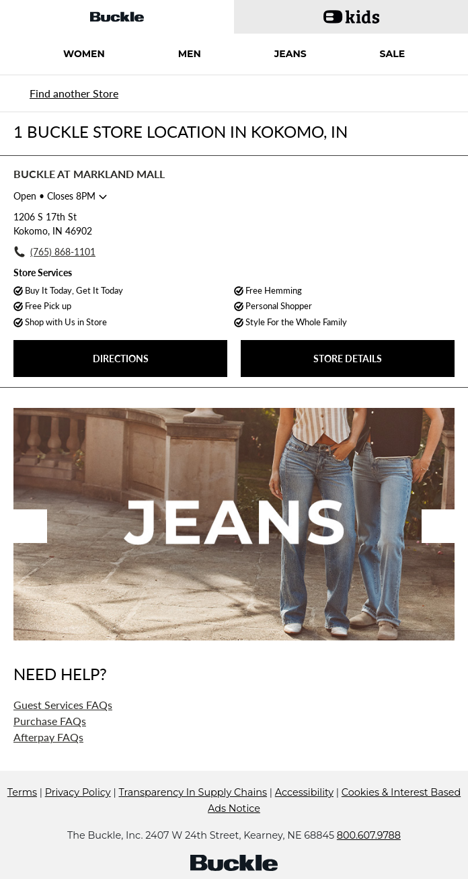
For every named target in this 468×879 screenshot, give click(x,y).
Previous (30, 526)
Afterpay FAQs (48, 736)
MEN (189, 54)
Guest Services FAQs (62, 704)
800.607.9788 (369, 835)
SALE (392, 54)
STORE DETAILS (347, 358)
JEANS (290, 54)
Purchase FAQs (49, 720)
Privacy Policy (78, 792)
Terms (22, 792)
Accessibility (304, 792)
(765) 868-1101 (62, 251)
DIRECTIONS (121, 358)
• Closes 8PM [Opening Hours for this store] (54, 196)
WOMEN (84, 54)
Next (438, 526)
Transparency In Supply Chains (192, 792)
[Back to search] (72, 93)
